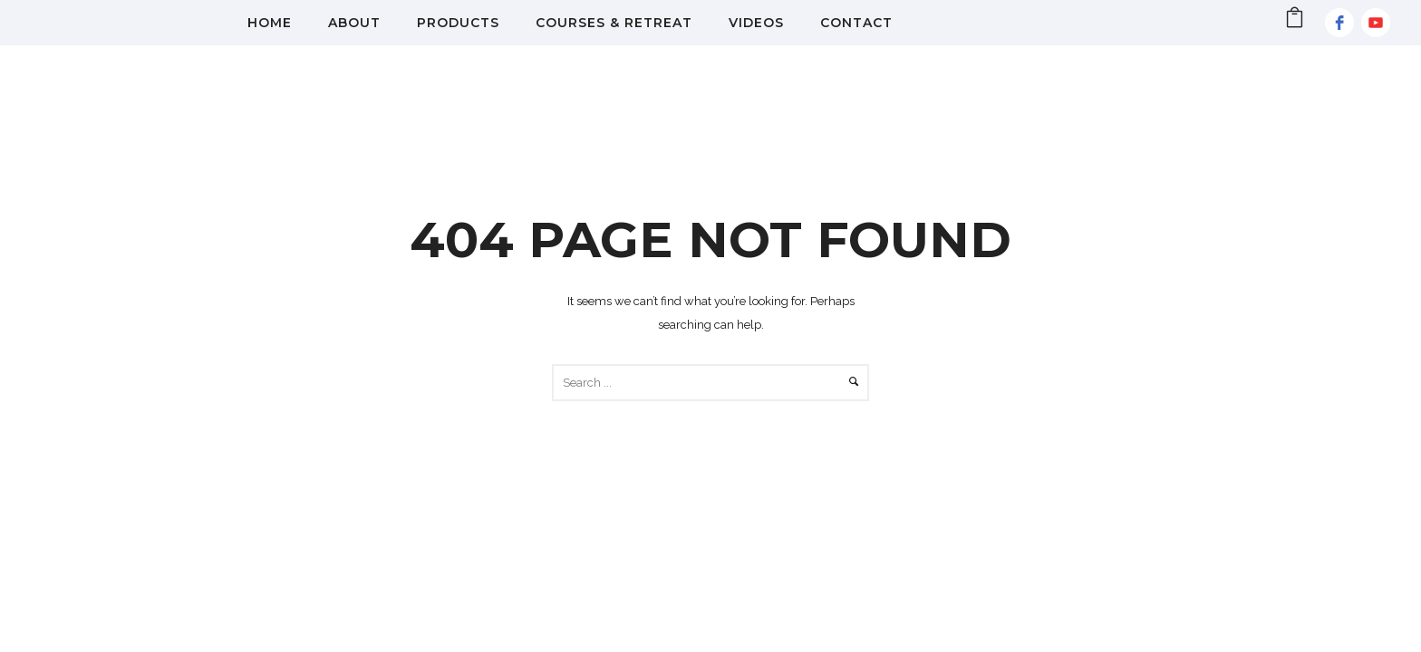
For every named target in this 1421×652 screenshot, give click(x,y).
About (354, 22)
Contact (856, 22)
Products (458, 22)
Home (269, 22)
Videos (756, 22)
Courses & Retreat (614, 22)
